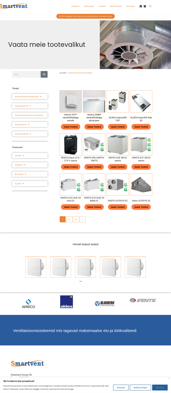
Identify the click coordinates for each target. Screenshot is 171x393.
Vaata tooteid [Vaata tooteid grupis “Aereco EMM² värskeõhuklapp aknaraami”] (94, 126)
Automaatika (23, 133)
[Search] (44, 74)
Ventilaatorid (23, 105)
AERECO (20, 164)
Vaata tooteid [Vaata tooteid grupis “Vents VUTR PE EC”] (141, 207)
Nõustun (160, 387)
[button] (150, 6)
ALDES (19, 183)
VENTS (19, 155)
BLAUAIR (20, 174)
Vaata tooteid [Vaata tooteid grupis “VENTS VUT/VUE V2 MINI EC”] (94, 207)
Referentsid (116, 6)
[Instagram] (145, 6)
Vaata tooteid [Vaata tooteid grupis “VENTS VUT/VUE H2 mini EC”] (71, 207)
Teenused (89, 6)
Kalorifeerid (22, 124)
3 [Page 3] (76, 219)
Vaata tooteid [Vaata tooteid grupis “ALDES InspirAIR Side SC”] (141, 126)
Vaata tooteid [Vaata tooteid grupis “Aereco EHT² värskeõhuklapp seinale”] (71, 126)
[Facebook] (141, 6)
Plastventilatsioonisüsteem (29, 115)
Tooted (102, 6)
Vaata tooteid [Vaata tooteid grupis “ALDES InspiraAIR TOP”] (118, 126)
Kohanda (121, 387)
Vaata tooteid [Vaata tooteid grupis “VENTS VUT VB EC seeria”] (141, 167)
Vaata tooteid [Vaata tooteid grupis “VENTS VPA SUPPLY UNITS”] (94, 167)
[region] (85, 385)
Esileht (63, 73)
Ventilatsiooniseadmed (28, 96)
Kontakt (130, 6)
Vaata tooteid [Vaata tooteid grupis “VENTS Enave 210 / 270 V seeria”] (71, 167)
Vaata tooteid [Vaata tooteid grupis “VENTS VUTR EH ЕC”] (118, 207)
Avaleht (76, 6)
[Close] (169, 378)
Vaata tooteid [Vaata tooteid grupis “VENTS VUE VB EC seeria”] (118, 167)
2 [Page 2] (69, 219)
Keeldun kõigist (140, 387)
